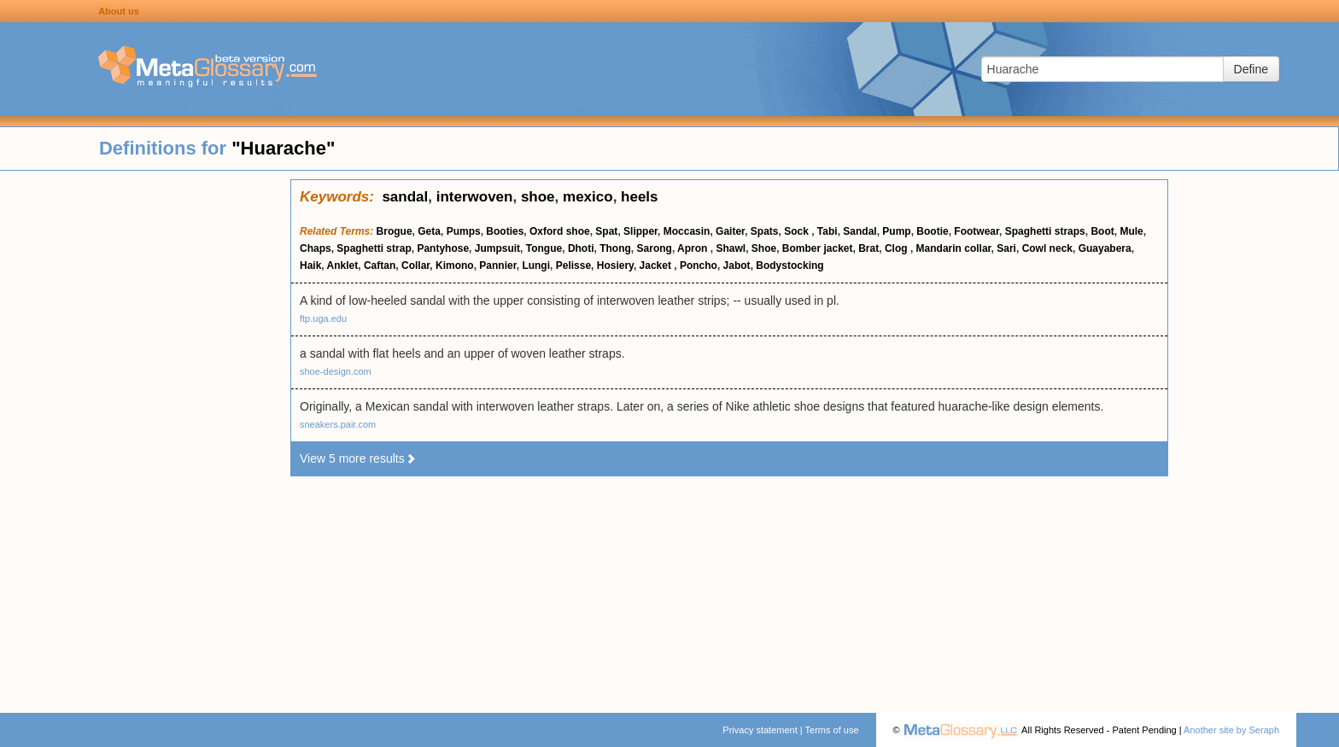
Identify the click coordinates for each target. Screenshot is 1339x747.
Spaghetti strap (373, 248)
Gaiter (730, 231)
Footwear (976, 231)
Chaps (315, 248)
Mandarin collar (953, 248)
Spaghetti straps (1045, 231)
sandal (405, 197)
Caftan (379, 265)
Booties (504, 231)
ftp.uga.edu (323, 318)
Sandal (859, 231)
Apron (693, 248)
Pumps (464, 231)
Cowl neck (1047, 248)
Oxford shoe (559, 231)
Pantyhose (443, 248)
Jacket (657, 265)
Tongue (544, 248)
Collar (415, 265)
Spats (765, 231)
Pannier (497, 265)
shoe (538, 197)
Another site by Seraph (1231, 730)
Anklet (343, 265)
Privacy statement (759, 730)
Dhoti (581, 248)
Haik (310, 265)
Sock (797, 231)
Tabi (827, 231)
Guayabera (1105, 248)
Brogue (394, 231)
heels (639, 197)
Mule (1131, 231)
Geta (429, 231)
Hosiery (615, 265)
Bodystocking (789, 265)
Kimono (455, 265)
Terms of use (832, 730)
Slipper (640, 231)
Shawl (731, 248)
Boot (1102, 231)
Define (1251, 69)
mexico (588, 197)
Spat (606, 231)
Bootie (932, 231)
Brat (868, 248)
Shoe (763, 248)
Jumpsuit (497, 248)
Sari (1006, 248)
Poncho (698, 265)
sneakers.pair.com (338, 424)
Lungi (536, 265)
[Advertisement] (145, 435)
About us (118, 11)
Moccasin (687, 231)
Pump (896, 231)
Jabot (737, 265)
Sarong (654, 248)
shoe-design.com (335, 371)
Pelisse (573, 265)
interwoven (474, 197)
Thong (615, 248)
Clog (897, 248)
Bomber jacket (817, 248)
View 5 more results (358, 458)
